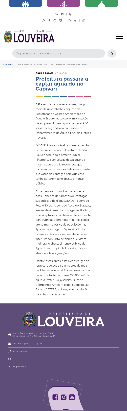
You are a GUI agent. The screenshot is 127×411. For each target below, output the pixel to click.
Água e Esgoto (39, 64)
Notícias (27, 64)
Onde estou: (7, 64)
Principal (17, 64)
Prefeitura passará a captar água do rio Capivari (68, 64)
